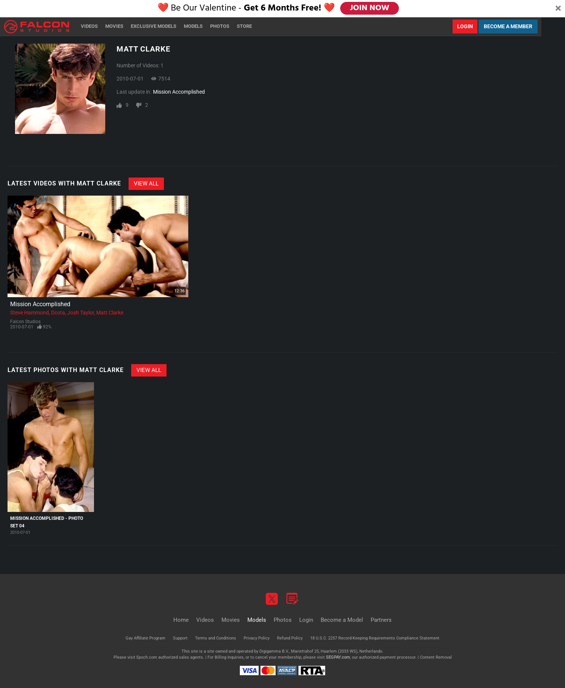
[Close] (558, 9)
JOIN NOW (370, 8)
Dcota (58, 313)
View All (146, 183)
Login (465, 26)
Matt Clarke (109, 313)
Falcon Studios (25, 321)
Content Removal (436, 657)
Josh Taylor (80, 313)
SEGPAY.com (338, 657)
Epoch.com (146, 657)
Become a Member (508, 26)
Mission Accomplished (179, 92)
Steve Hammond (29, 313)
